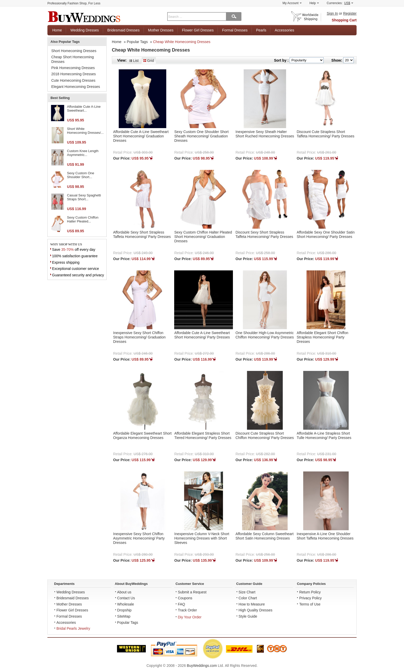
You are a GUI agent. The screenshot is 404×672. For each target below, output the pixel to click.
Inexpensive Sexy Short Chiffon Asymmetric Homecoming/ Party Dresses (139, 538)
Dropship (124, 610)
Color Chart (248, 598)
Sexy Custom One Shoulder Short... (80, 175)
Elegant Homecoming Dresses (75, 87)
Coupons (185, 598)
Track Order (187, 610)
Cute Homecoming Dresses (73, 80)
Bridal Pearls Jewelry (73, 628)
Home (57, 30)
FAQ (181, 604)
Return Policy (310, 592)
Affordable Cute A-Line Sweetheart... (84, 109)
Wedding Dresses (84, 30)
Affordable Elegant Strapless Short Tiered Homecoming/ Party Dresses (202, 435)
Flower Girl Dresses (198, 30)
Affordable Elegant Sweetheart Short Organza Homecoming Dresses (142, 435)
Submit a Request (192, 592)
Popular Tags (137, 42)
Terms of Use (309, 604)
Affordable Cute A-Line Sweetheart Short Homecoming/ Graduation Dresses (141, 136)
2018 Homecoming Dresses (73, 74)
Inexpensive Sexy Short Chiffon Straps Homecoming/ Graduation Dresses (139, 337)
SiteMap (123, 616)
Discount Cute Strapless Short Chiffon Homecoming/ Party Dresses (264, 435)
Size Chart (247, 592)
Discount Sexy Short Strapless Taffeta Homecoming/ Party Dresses (264, 234)
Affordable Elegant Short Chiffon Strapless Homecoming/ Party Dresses (322, 337)
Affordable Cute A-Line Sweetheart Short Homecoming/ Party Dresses (202, 335)
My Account (292, 3)
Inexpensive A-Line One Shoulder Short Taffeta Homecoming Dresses (325, 536)
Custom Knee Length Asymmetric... (82, 153)
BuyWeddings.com (202, 665)
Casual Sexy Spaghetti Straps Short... (84, 197)
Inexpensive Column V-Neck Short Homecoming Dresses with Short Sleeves (201, 538)
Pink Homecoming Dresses (73, 68)
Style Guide (248, 616)
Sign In (332, 13)
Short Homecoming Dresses (73, 51)
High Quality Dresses (256, 610)
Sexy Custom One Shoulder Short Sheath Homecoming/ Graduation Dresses (201, 136)
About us (124, 592)
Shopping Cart (344, 20)
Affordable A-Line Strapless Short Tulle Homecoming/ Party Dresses (324, 435)
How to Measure (252, 604)
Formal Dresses (235, 30)
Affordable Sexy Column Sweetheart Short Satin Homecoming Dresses (264, 536)
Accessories (284, 30)
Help (314, 3)
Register (350, 13)
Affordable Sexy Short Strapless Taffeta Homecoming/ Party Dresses (142, 234)
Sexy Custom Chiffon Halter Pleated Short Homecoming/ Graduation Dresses (203, 236)
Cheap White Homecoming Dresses (182, 42)
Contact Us (126, 598)
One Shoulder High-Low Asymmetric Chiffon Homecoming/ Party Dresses (264, 335)
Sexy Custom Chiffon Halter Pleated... (82, 219)
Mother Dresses (161, 30)
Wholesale (125, 604)
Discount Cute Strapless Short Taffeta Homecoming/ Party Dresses (326, 134)
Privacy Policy (310, 598)
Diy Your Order (189, 617)
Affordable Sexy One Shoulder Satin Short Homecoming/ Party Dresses (326, 234)
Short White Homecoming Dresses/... (85, 131)
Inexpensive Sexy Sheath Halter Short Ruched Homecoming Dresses (264, 134)
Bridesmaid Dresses (123, 30)
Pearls (261, 30)
